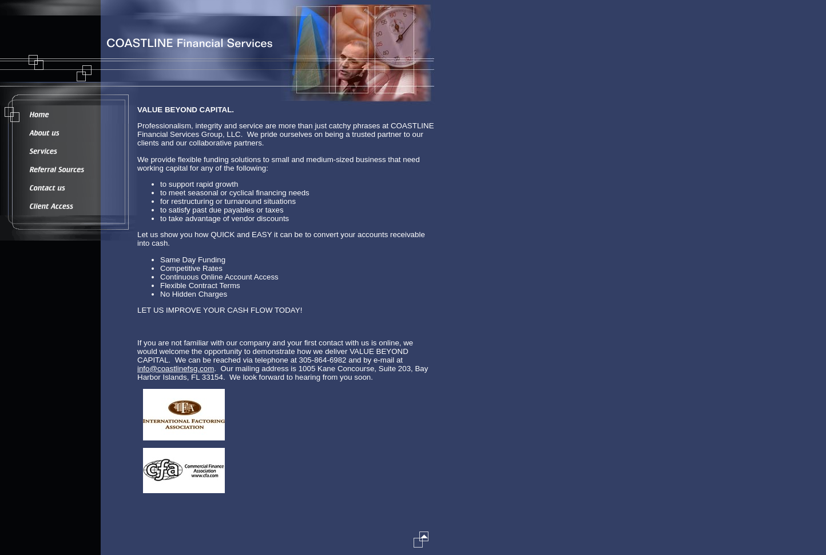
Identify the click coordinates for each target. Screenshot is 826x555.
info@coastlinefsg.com (175, 368)
